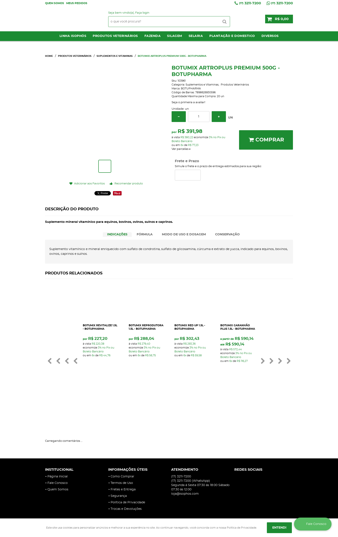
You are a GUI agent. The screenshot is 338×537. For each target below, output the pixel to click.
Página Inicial (57, 426)
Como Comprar (122, 426)
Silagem (174, 36)
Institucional (59, 420)
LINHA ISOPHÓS (72, 36)
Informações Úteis (127, 420)
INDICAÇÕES (117, 234)
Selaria (196, 36)
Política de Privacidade (128, 452)
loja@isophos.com (185, 444)
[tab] (117, 234)
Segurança (119, 446)
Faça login (142, 12)
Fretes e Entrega (123, 439)
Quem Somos (54, 3)
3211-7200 (250, 3)
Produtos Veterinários (115, 36)
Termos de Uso (122, 433)
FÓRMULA (145, 234)
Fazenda (152, 36)
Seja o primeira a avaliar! (188, 102)
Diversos (270, 36)
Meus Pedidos (76, 3)
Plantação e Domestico (232, 36)
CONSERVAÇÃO (227, 234)
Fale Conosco (57, 433)
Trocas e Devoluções (126, 459)
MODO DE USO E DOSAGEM (184, 234)
